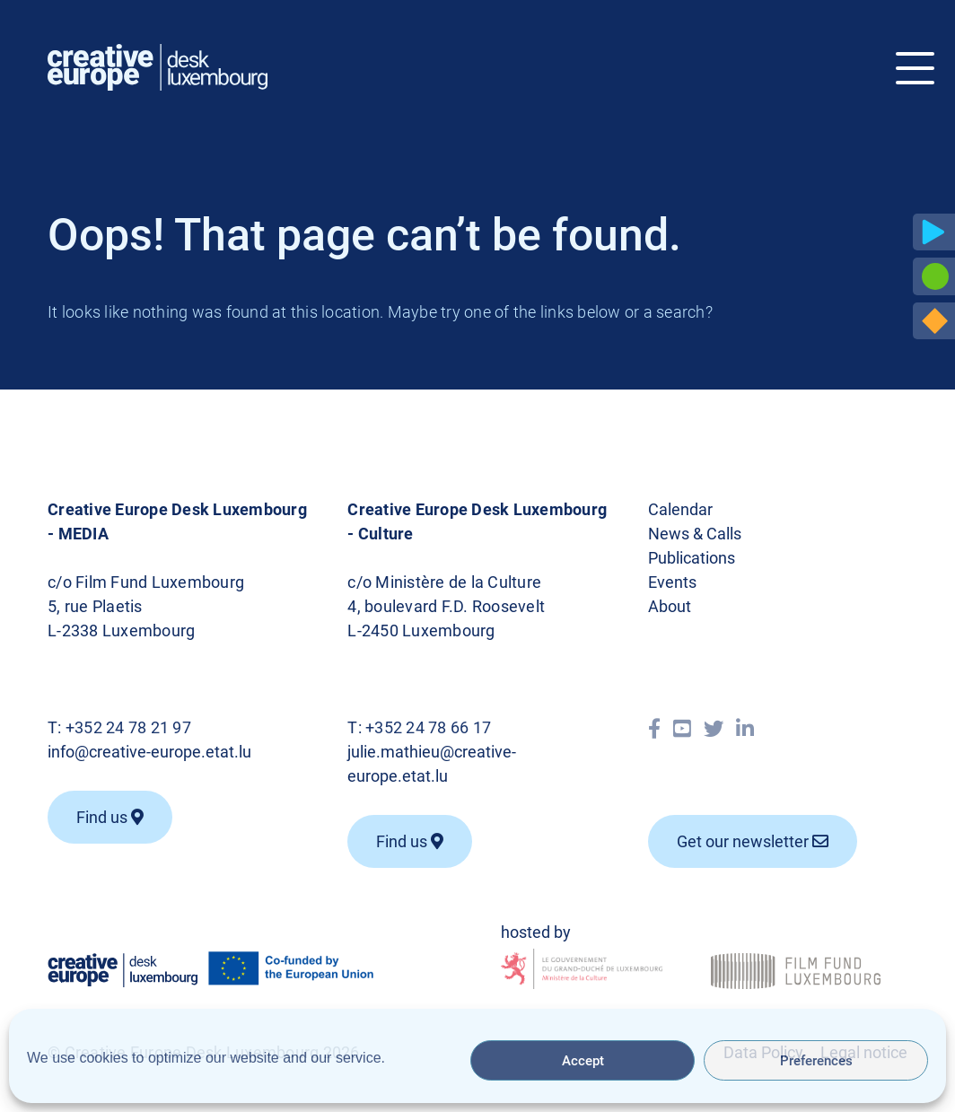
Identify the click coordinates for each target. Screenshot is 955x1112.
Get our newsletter (752, 841)
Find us (110, 817)
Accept (583, 1061)
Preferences (816, 1061)
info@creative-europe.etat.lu (149, 751)
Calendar (680, 509)
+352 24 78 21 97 (128, 727)
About (669, 606)
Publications (691, 557)
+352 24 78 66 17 (428, 727)
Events (672, 582)
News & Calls (694, 533)
